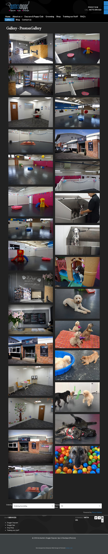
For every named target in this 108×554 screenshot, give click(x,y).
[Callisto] (17, 6)
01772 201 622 (95, 10)
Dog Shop (10, 527)
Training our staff (13, 530)
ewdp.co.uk (69, 548)
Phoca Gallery (97, 512)
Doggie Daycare (12, 522)
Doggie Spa (11, 525)
